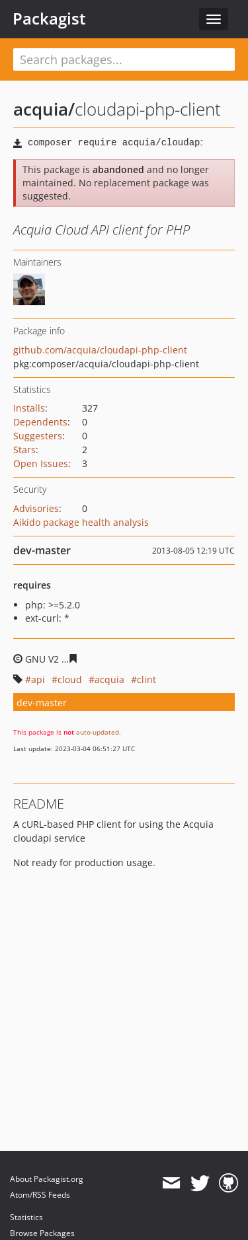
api (38, 679)
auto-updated (97, 732)
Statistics (26, 1217)
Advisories (36, 508)
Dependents (40, 422)
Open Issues (40, 463)
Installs (29, 408)
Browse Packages (42, 1233)
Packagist (49, 18)
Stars (24, 449)
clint (146, 679)
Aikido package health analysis (81, 522)
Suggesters (37, 435)
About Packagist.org (46, 1179)
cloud (70, 679)
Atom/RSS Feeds (40, 1194)
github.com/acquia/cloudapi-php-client (100, 350)
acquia (109, 679)
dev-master (42, 702)
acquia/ (44, 109)
